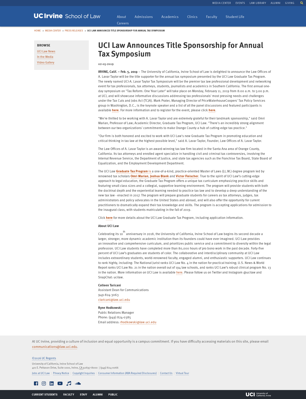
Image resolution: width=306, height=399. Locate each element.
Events (240, 3)
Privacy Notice (61, 373)
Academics (170, 17)
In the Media (45, 56)
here (115, 110)
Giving (289, 3)
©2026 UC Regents (44, 358)
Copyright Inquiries (84, 373)
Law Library (258, 3)
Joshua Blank (159, 176)
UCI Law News (46, 51)
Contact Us (166, 373)
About (123, 17)
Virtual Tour (182, 373)
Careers (125, 23)
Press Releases (74, 30)
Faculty (213, 17)
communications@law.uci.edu (54, 346)
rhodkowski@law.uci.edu (138, 322)
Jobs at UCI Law (41, 373)
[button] (301, 2)
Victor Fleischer (187, 176)
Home (37, 30)
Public (113, 395)
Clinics (194, 17)
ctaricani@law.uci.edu (114, 299)
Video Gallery (45, 62)
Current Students (45, 395)
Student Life (234, 17)
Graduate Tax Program (132, 171)
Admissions (143, 17)
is (150, 171)
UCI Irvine (258, 394)
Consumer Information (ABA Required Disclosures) (127, 373)
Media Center (221, 3)
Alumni (276, 3)
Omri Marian (139, 176)
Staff (85, 395)
